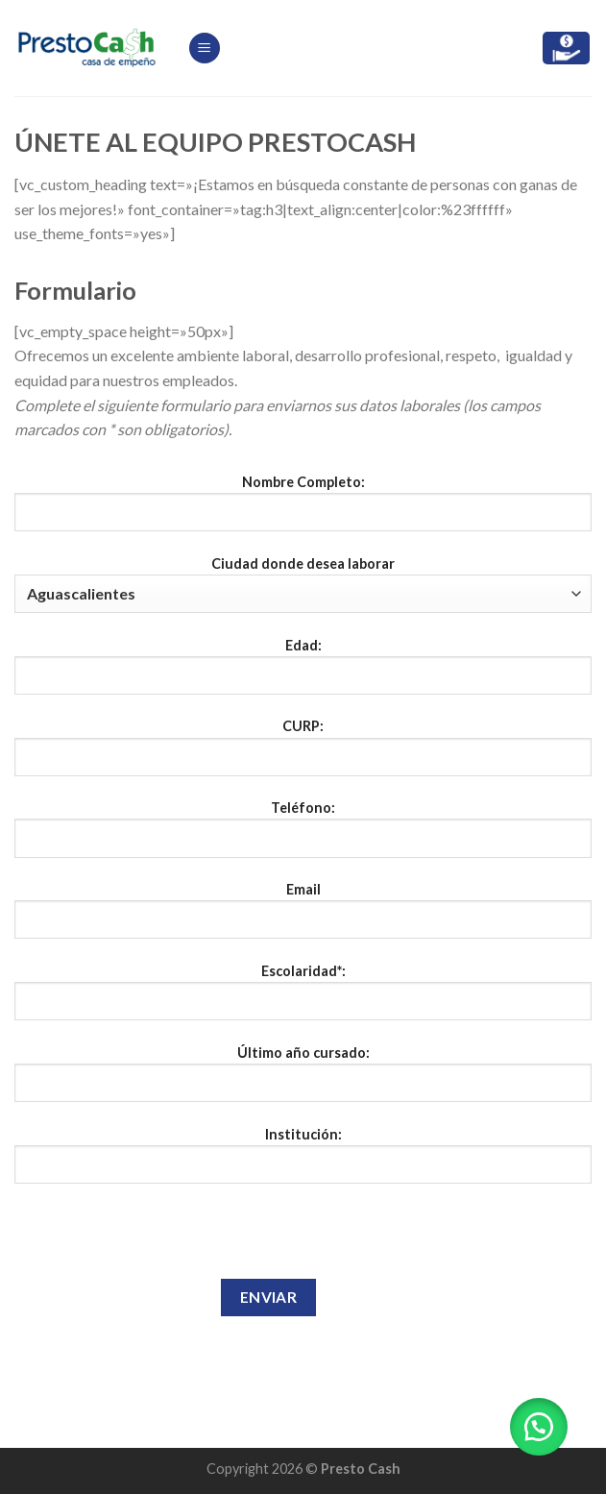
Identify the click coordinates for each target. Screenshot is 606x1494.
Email (303, 917)
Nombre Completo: (303, 510)
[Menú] (204, 48)
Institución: (303, 1162)
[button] (539, 1427)
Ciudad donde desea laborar (303, 584)
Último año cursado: (303, 1080)
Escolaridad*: (303, 999)
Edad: (303, 673)
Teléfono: (303, 835)
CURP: (303, 754)
